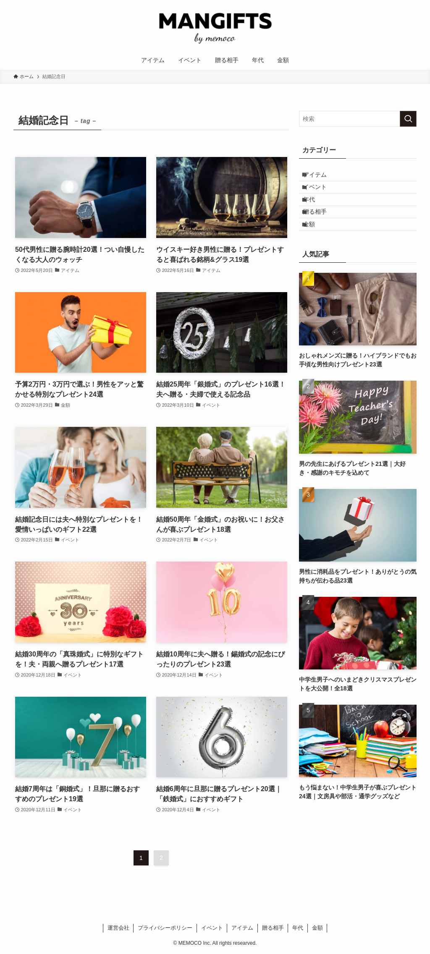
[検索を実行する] (408, 119)
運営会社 (118, 928)
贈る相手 (321, 229)
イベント (321, 194)
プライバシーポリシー (165, 928)
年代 (315, 212)
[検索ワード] (358, 119)
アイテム (321, 177)
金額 (315, 246)
